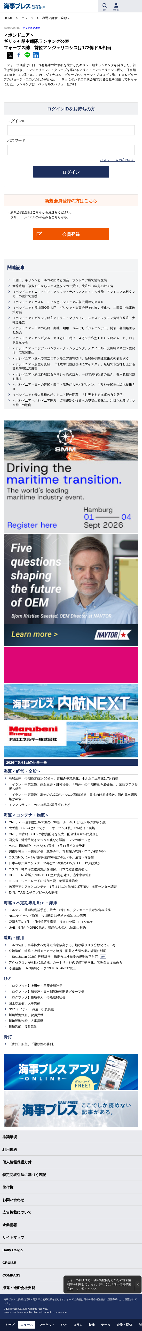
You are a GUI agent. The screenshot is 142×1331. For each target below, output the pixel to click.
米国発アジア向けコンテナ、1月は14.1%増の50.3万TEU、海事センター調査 (63, 886)
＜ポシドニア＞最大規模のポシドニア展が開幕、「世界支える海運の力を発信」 (69, 395)
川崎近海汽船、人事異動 (26, 1021)
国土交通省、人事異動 (24, 1003)
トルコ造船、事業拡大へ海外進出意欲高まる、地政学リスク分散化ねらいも (62, 945)
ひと (8, 978)
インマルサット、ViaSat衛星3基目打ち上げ (39, 805)
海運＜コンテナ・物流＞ (26, 815)
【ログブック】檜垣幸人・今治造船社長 (37, 997)
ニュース (26, 1325)
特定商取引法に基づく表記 (24, 1175)
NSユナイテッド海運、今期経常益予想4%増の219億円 (47, 916)
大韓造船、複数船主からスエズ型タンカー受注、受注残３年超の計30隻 (62, 286)
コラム (78, 1325)
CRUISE (9, 1263)
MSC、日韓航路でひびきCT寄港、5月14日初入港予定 (47, 846)
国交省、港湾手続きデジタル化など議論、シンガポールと (50, 840)
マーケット (47, 1325)
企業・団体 (124, 1325)
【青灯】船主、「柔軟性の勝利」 (32, 1044)
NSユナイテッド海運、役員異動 (31, 1009)
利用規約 (9, 1149)
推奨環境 (9, 1137)
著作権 (7, 1187)
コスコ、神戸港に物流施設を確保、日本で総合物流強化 (48, 869)
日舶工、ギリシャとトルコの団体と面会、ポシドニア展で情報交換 (59, 280)
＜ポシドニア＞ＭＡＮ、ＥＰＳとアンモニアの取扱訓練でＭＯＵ (58, 302)
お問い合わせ (13, 1200)
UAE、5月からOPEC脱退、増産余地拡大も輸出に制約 (47, 927)
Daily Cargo (12, 1250)
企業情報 (9, 1225)
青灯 (8, 1037)
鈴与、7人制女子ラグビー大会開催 (33, 892)
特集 (92, 1325)
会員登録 (71, 234)
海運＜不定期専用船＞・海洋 (30, 903)
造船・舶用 (14, 937)
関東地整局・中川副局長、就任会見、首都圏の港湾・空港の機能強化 (57, 851)
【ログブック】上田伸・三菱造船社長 (35, 986)
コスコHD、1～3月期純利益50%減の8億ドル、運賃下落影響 (51, 857)
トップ (9, 1325)
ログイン (71, 172)
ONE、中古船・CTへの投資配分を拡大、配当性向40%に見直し (54, 834)
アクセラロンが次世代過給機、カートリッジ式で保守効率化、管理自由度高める (65, 962)
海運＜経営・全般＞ (22, 771)
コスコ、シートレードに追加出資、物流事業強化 (43, 881)
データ (105, 1325)
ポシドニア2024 (31, 28)
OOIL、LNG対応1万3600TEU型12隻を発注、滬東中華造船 (50, 875)
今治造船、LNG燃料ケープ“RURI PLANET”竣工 (42, 968)
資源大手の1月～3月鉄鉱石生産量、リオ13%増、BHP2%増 (51, 922)
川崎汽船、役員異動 (23, 1026)
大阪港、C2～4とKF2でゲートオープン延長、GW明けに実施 (52, 828)
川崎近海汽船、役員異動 (26, 1015)
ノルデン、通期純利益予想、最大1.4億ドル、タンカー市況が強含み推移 (60, 910)
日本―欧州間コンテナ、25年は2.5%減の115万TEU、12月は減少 (55, 863)
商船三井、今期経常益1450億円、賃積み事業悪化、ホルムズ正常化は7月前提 (63, 778)
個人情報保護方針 (17, 1162)
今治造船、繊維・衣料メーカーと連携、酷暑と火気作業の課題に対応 (57, 951)
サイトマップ (13, 1237)
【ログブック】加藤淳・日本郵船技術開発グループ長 (46, 991)
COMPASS (11, 1275)
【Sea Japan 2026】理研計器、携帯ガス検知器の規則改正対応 (57, 956)
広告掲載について (17, 1212)
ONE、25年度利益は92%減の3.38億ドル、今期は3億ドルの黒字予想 (57, 822)
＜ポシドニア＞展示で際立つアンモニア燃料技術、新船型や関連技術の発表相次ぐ (70, 358)
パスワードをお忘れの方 (117, 160)
